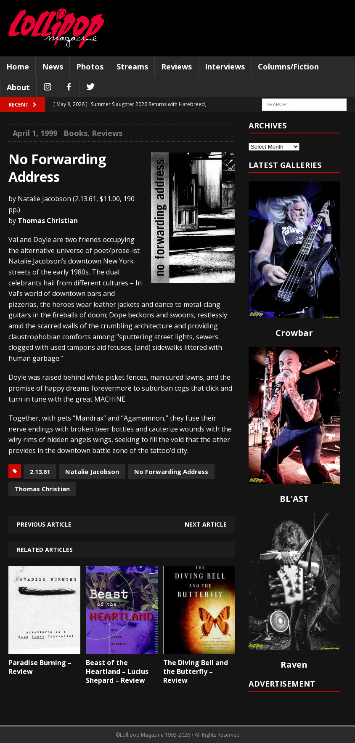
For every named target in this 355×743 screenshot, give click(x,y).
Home (17, 66)
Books (75, 133)
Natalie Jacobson (92, 471)
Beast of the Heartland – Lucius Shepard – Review (117, 671)
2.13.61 (40, 471)
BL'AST (294, 498)
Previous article (44, 524)
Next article (206, 524)
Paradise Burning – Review (40, 667)
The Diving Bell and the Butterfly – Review (195, 671)
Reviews (176, 66)
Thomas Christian (42, 489)
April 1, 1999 (35, 133)
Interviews (225, 66)
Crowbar (294, 332)
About (18, 87)
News (52, 66)
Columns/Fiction (288, 66)
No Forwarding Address (171, 471)
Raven (294, 664)
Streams (132, 66)
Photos (89, 66)
